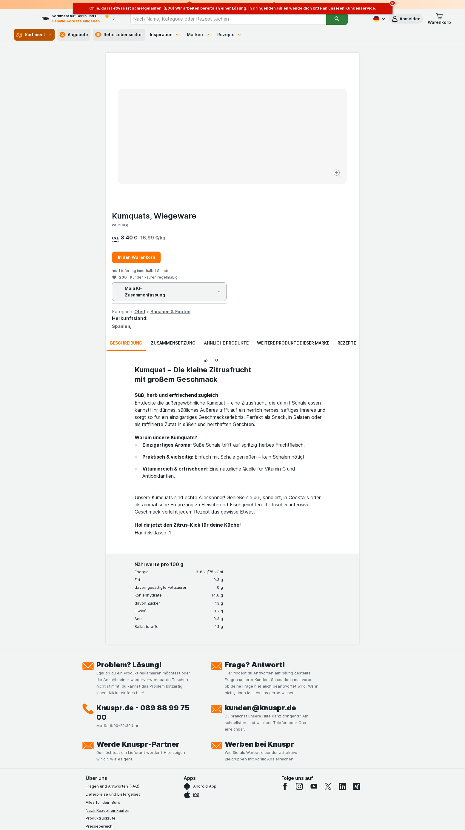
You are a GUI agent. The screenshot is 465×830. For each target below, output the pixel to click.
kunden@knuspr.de (260, 564)
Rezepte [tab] (347, 199)
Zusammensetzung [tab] (173, 199)
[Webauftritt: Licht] (229, 818)
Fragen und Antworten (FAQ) (112, 642)
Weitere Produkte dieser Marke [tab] (293, 199)
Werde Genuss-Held (104, 730)
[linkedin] (342, 642)
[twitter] (328, 642)
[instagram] (299, 642)
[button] (406, 19)
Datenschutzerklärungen (108, 706)
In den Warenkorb (263, 113)
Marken (198, 34)
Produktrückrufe (101, 674)
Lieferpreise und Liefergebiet (113, 650)
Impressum (96, 722)
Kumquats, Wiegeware (280, 72)
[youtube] (313, 642)
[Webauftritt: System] (202, 818)
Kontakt (93, 690)
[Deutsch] (379, 19)
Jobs (90, 698)
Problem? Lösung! (129, 521)
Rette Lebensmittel (119, 35)
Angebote (73, 35)
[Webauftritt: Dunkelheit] (259, 818)
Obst (266, 168)
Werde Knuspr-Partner (137, 600)
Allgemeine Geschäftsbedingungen (118, 714)
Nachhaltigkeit (99, 738)
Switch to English (243, 793)
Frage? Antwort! (255, 521)
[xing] (356, 642)
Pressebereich (99, 682)
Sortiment (34, 35)
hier (185, 779)
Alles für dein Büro (103, 658)
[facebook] (285, 642)
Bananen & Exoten (297, 168)
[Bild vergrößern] (211, 155)
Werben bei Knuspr (259, 600)
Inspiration (165, 34)
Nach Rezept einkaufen (107, 666)
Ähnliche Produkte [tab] (226, 199)
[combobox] (239, 19)
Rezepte (229, 34)
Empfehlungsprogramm (107, 746)
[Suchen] (347, 19)
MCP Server (97, 754)
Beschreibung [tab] (126, 199)
